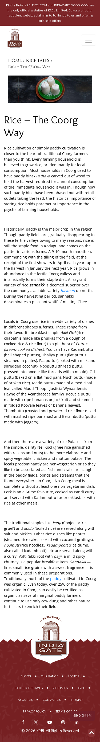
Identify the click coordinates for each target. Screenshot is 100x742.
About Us (25, 700)
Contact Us (51, 700)
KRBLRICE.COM (36, 5)
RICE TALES (37, 60)
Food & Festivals (29, 688)
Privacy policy (34, 711)
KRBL (81, 688)
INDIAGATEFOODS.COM (71, 5)
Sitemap (76, 700)
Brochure (82, 715)
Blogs (26, 676)
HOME (15, 60)
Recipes (73, 676)
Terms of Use (66, 711)
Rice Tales (60, 688)
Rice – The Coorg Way (29, 67)
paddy (55, 578)
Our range (49, 676)
